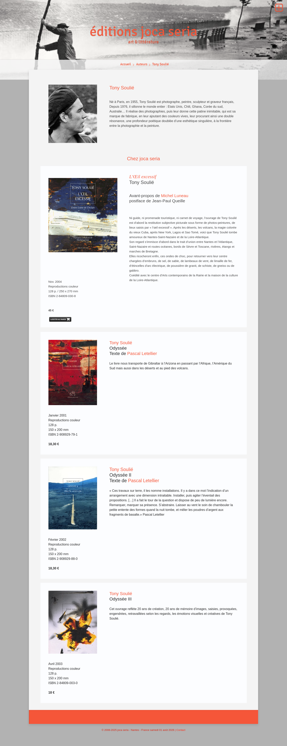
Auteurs (141, 64)
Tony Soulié (160, 64)
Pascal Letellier (142, 353)
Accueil (125, 64)
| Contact (180, 729)
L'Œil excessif (142, 176)
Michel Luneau (174, 195)
